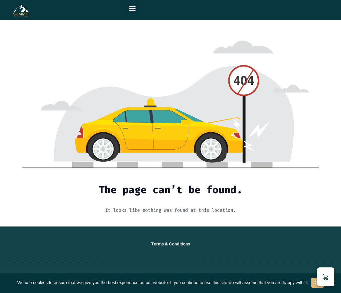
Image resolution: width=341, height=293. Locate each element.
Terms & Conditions (170, 243)
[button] (132, 8)
